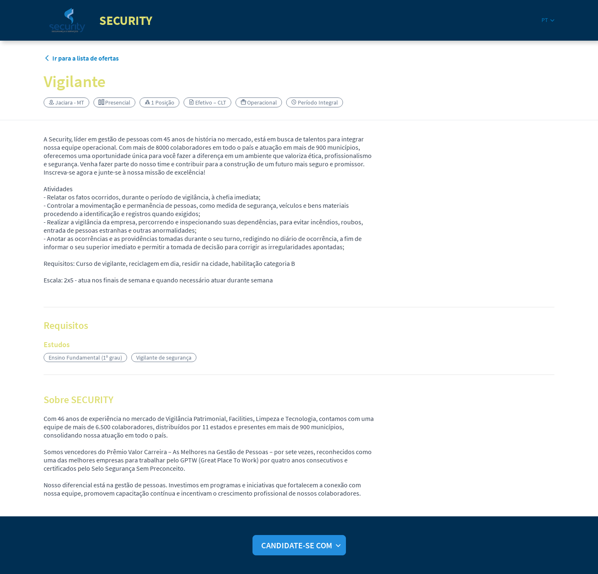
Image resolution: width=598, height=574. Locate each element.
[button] (548, 20)
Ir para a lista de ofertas (81, 58)
